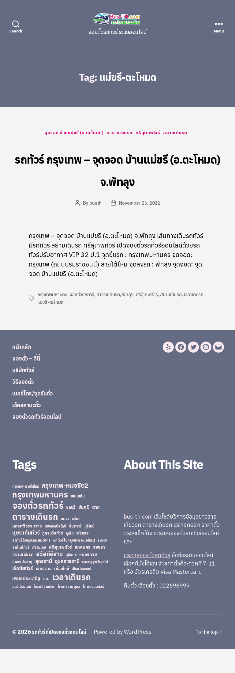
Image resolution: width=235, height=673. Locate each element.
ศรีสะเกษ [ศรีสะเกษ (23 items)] (39, 571)
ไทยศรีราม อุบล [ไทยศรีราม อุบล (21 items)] (69, 610)
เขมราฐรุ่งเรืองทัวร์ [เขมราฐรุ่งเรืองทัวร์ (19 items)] (95, 586)
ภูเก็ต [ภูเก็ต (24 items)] (70, 557)
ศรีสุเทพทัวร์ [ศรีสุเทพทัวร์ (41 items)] (60, 571)
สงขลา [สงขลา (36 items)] (99, 571)
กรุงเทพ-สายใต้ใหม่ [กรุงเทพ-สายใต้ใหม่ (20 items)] (25, 510)
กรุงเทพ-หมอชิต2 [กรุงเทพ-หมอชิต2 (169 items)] (65, 509)
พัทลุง (132, 319)
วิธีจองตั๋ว (26, 405)
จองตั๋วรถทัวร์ (83, 319)
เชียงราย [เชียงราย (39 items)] (44, 592)
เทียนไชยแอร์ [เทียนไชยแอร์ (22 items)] (81, 592)
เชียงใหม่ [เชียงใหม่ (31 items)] (61, 592)
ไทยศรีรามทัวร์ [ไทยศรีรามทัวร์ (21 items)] (44, 610)
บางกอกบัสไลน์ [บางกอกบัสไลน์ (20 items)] (55, 550)
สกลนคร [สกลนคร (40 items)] (82, 571)
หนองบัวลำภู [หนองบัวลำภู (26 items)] (22, 585)
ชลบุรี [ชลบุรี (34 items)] (71, 531)
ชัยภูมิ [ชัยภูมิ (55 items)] (84, 531)
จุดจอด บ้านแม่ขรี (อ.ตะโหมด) (70, 134)
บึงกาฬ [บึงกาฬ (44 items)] (75, 550)
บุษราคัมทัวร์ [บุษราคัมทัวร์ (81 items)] (26, 556)
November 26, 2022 (140, 227)
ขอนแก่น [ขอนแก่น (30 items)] (78, 519)
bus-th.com (138, 540)
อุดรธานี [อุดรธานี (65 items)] (43, 585)
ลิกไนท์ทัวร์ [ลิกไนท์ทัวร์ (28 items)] (20, 571)
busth (94, 227)
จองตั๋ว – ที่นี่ (30, 382)
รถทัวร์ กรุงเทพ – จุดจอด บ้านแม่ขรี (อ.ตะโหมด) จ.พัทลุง (117, 180)
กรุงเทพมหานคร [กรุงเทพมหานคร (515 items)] (40, 518)
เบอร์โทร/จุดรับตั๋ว (39, 417)
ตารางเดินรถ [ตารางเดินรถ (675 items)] (35, 540)
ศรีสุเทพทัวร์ (152, 134)
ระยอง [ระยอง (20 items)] (102, 564)
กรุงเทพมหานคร (53, 319)
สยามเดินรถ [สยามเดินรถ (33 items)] (23, 578)
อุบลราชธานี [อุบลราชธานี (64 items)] (67, 585)
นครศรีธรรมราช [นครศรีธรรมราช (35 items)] (27, 550)
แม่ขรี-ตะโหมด (65, 326)
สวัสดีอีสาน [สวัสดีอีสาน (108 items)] (49, 577)
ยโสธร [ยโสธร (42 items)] (82, 557)
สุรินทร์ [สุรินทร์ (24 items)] (71, 578)
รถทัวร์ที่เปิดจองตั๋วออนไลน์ (63, 655)
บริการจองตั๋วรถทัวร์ (147, 579)
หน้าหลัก (25, 370)
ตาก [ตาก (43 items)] (95, 531)
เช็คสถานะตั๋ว (31, 428)
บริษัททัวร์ (27, 393)
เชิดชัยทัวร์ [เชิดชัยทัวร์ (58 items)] (22, 592)
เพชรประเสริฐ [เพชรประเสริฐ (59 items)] (26, 602)
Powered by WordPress (130, 655)
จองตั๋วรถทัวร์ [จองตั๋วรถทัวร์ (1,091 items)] (37, 529)
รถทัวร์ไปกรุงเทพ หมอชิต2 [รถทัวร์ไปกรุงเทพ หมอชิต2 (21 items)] (31, 564)
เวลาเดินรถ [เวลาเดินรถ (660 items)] (71, 600)
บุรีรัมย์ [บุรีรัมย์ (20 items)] (89, 550)
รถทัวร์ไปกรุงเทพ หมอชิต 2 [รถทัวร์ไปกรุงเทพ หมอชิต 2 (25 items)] (74, 564)
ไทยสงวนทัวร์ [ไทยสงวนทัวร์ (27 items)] (93, 610)
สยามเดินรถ (183, 134)
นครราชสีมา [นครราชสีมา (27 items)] (70, 542)
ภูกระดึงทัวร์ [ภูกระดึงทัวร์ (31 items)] (52, 557)
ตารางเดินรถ (120, 134)
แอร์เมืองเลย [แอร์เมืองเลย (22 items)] (21, 610)
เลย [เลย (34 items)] (46, 602)
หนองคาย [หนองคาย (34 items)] (88, 578)
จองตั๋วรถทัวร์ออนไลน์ (45, 440)
